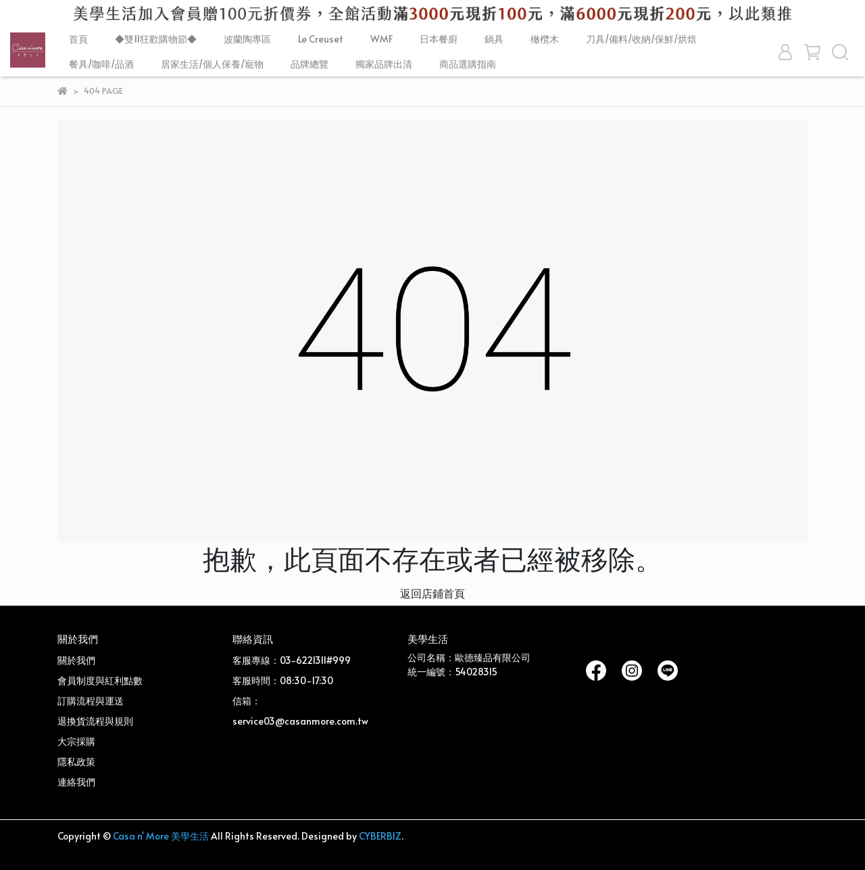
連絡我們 (76, 781)
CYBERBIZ (380, 835)
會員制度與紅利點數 (100, 680)
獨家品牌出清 (383, 63)
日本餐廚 (439, 38)
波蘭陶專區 (247, 38)
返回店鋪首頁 (432, 592)
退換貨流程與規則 (95, 721)
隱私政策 (76, 761)
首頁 (78, 38)
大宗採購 (76, 741)
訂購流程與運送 (90, 700)
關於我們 (76, 660)
